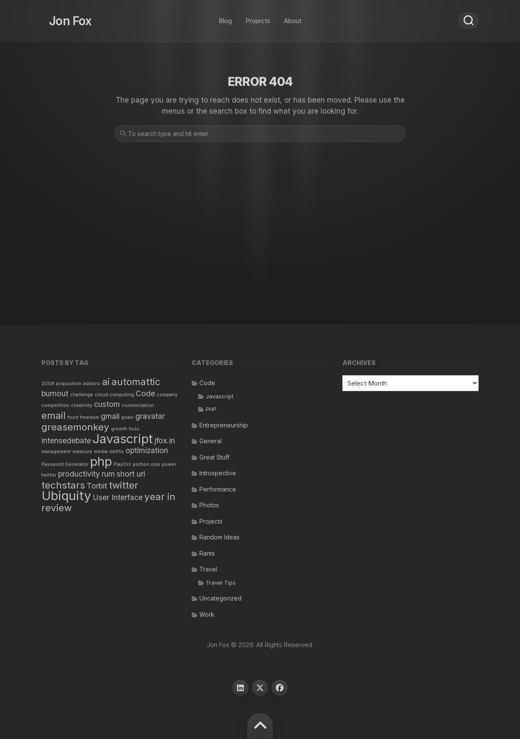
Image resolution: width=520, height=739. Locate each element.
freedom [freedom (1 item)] (89, 417)
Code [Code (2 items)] (145, 393)
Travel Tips (221, 582)
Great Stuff (214, 457)
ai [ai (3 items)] (106, 381)
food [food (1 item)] (72, 417)
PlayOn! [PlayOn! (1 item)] (122, 464)
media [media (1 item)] (101, 451)
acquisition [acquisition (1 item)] (69, 383)
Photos (209, 505)
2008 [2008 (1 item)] (47, 383)
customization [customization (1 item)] (138, 405)
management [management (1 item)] (56, 451)
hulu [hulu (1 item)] (134, 429)
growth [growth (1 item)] (119, 429)
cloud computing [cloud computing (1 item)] (114, 394)
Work (206, 614)
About (292, 17)
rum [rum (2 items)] (108, 473)
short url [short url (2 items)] (131, 473)
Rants (207, 553)
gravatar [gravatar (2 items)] (150, 416)
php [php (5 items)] (101, 461)
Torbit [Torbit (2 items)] (97, 485)
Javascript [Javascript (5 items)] (123, 438)
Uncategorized (220, 598)
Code (207, 382)
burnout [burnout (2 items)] (54, 393)
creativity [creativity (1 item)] (81, 405)
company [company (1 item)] (167, 394)
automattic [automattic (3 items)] (136, 381)
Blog (225, 17)
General (210, 441)
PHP (211, 409)
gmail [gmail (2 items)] (110, 416)
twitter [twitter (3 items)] (123, 485)
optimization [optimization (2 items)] (147, 450)
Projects (257, 17)
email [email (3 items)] (53, 415)
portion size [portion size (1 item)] (146, 464)
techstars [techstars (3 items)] (63, 485)
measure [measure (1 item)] (82, 451)
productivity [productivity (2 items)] (79, 473)
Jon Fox (62, 17)
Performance (217, 489)
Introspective (217, 473)
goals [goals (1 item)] (127, 417)
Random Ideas (219, 537)
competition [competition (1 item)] (55, 405)
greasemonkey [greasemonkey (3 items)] (75, 427)
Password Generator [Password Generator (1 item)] (64, 464)
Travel (208, 569)
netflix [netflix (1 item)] (116, 451)
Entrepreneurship (223, 425)
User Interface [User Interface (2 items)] (118, 497)
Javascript (220, 396)
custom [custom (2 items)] (107, 404)
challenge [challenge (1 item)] (81, 394)
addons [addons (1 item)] (91, 383)
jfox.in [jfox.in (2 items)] (165, 440)
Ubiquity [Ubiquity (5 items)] (66, 495)
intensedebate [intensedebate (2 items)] (66, 440)
